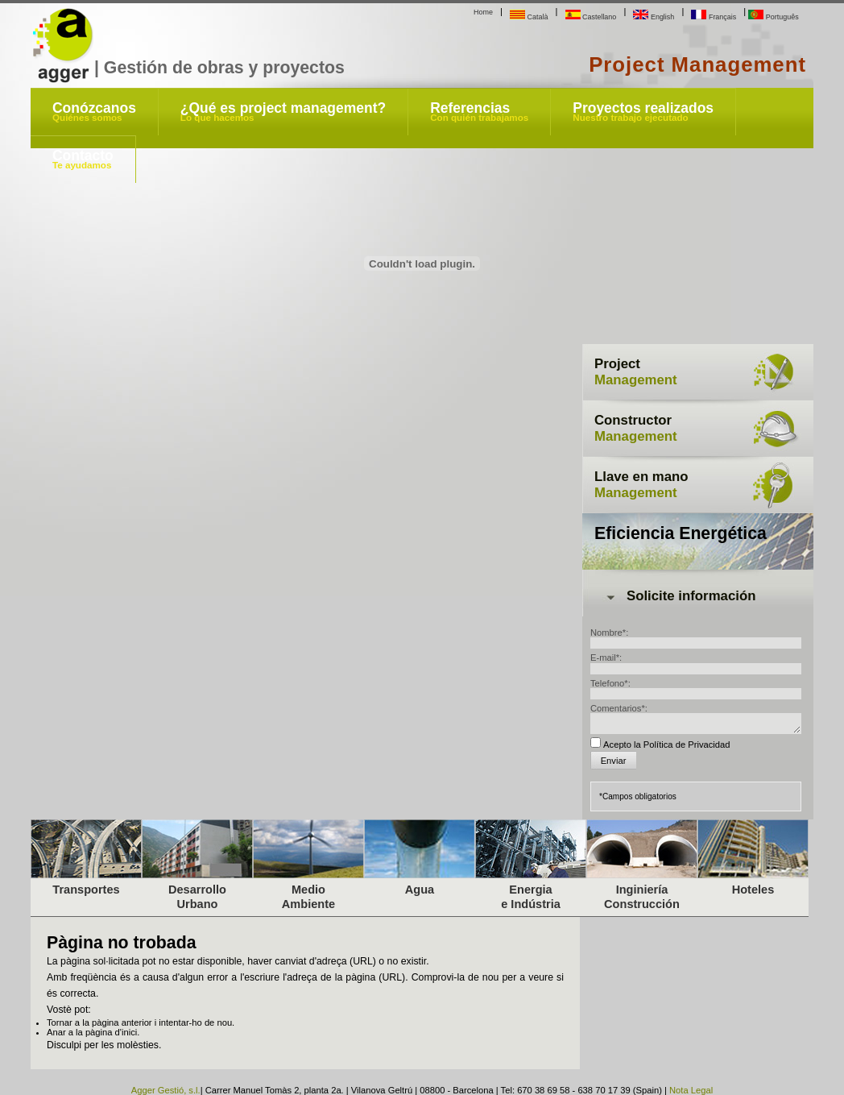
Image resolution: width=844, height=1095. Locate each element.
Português (773, 17)
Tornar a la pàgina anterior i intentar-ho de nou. (140, 1022)
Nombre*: (609, 632)
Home (483, 12)
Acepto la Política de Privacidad (666, 744)
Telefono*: (610, 683)
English (653, 17)
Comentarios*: (618, 708)
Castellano (591, 17)
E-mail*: (606, 657)
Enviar (614, 760)
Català (529, 17)
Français (713, 17)
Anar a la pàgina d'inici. (93, 1032)
